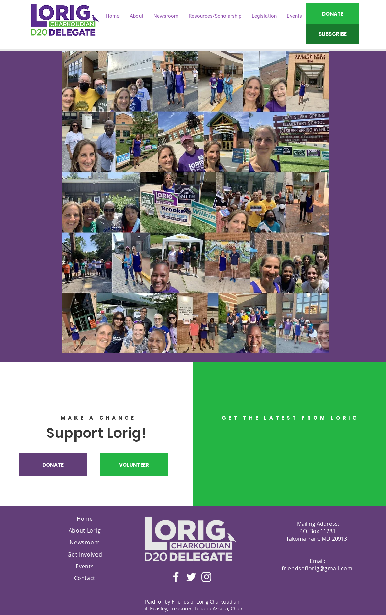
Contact (84, 578)
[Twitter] (191, 577)
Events (85, 566)
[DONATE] (332, 13)
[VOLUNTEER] (134, 464)
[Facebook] (176, 577)
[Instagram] (206, 577)
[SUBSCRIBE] (332, 34)
